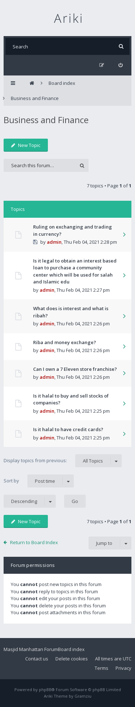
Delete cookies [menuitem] (71, 658)
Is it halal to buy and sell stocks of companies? (71, 399)
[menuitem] (120, 65)
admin (54, 242)
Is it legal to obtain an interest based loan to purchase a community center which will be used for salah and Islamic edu (75, 271)
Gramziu (83, 696)
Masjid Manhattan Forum (31, 649)
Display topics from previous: (63, 460)
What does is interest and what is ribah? (70, 312)
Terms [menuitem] (101, 668)
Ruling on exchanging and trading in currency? (72, 230)
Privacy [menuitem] (123, 668)
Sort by (39, 480)
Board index (71, 649)
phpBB (45, 689)
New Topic (25, 145)
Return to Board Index (34, 542)
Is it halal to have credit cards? (68, 429)
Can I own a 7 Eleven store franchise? (75, 369)
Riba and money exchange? (64, 342)
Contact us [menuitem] (36, 658)
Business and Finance (46, 120)
